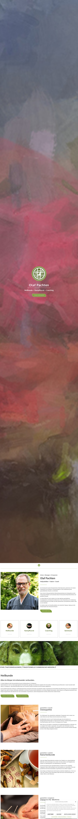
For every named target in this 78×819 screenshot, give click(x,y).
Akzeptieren (50, 814)
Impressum (69, 816)
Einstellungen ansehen (70, 814)
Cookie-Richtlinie (54, 816)
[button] (75, 801)
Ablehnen (59, 814)
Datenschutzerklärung (62, 816)
